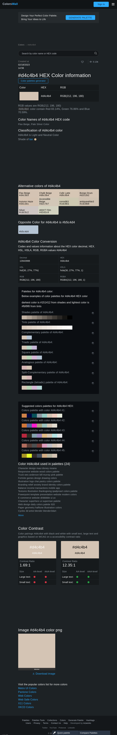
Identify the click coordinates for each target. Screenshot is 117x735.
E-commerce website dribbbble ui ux (37, 498)
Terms (45, 723)
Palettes (25, 720)
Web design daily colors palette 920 (36, 504)
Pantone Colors (27, 692)
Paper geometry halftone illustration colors (40, 507)
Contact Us (56, 723)
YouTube (53, 728)
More (21, 515)
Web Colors (25, 695)
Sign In (101, 4)
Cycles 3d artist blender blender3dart (37, 511)
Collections (52, 720)
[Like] (82, 61)
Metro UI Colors (27, 688)
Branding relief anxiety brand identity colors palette (44, 484)
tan (31, 139)
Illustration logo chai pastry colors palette (39, 481)
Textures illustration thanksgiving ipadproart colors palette (48, 491)
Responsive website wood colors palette (39, 471)
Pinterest (62, 728)
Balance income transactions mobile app (39, 488)
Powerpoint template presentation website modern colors (47, 494)
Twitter (45, 728)
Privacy (37, 723)
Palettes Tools (38, 720)
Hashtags (90, 720)
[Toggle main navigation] (113, 4)
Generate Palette (76, 720)
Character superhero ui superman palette (39, 501)
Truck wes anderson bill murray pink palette (40, 474)
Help (66, 723)
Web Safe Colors (28, 699)
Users (28, 723)
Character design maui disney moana (37, 468)
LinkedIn (71, 728)
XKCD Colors (26, 707)
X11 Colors (24, 703)
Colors (10, 4)
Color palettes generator (33, 81)
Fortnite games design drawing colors (37, 478)
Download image (43, 673)
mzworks (87, 723)
